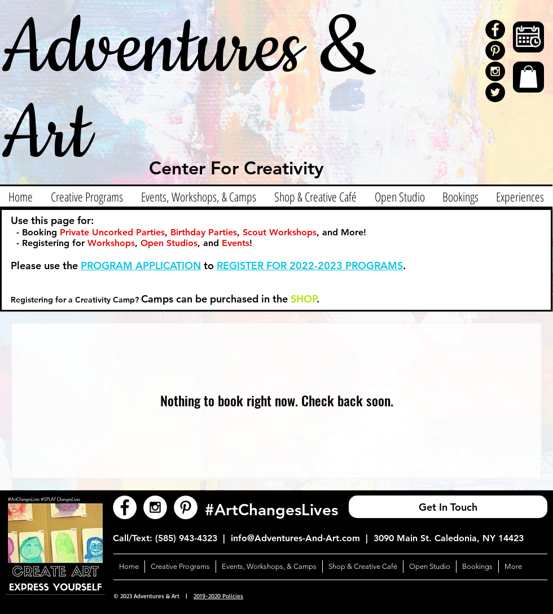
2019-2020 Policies (218, 596)
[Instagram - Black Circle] (495, 71)
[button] (528, 76)
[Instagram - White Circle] (155, 507)
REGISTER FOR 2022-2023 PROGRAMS (310, 265)
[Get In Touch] (448, 506)
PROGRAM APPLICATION (141, 265)
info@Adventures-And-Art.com (295, 538)
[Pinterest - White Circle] (186, 507)
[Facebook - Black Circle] (495, 30)
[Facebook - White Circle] (125, 507)
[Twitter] (495, 92)
